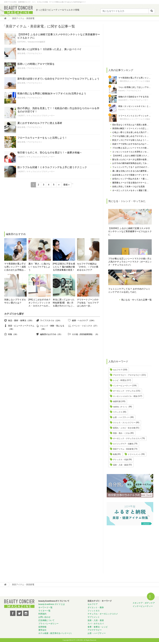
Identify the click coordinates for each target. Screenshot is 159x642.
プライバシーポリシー (48, 623)
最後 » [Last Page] (66, 184)
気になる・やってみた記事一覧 (136, 299)
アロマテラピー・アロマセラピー (127, 375)
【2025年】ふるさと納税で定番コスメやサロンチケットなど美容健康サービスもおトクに (130, 231)
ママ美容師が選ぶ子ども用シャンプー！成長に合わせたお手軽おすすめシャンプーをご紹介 (15, 267)
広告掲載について (46, 620)
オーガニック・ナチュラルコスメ (127, 438)
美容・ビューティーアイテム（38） (21, 327)
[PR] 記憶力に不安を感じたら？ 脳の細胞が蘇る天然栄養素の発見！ (64, 266)
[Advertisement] (27, 209)
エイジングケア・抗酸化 (123, 444)
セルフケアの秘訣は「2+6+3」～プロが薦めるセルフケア (87, 266)
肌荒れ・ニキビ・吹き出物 (124, 428)
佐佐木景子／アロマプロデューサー (133, 100)
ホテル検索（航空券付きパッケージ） (55, 633)
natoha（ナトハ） (120, 407)
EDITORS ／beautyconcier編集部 (31, 42)
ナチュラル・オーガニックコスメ (103, 614)
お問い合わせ (44, 617)
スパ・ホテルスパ (96, 623)
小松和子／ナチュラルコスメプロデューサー (36, 116)
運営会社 (42, 630)
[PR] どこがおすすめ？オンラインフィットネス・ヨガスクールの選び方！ (39, 302)
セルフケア (117, 370)
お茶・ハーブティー (121, 417)
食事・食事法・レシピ (98, 627)
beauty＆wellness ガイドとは (51, 604)
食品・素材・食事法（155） (21, 320)
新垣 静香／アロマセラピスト (29, 53)
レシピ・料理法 (119, 380)
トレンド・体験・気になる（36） (52, 327)
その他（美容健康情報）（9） (85, 334)
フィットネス (94, 611)
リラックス (117, 412)
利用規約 (42, 614)
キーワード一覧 (45, 607)
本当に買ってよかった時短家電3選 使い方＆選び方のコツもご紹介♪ (64, 302)
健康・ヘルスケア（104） (83, 320)
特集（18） (13, 334)
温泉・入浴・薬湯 (120, 465)
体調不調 (116, 401)
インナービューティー (122, 386)
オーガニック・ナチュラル (124, 391)
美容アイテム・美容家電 (123, 449)
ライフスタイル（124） (50, 320)
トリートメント (134, 454)
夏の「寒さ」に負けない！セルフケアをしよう (39, 266)
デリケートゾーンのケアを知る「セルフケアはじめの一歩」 (88, 302)
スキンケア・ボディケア (144, 603)
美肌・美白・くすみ (121, 433)
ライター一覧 (44, 611)
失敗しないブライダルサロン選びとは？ (15, 301)
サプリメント (94, 617)
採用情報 (42, 627)
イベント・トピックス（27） (85, 326)
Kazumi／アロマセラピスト (129, 90)
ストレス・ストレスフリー (124, 423)
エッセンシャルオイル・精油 (125, 396)
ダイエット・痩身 (96, 607)
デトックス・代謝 (120, 460)
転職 (115, 454)
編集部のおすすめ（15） (51, 334)
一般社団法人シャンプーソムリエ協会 (134, 81)
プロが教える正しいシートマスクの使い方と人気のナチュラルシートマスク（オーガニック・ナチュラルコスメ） (130, 261)
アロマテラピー (95, 630)
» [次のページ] (58, 184)
